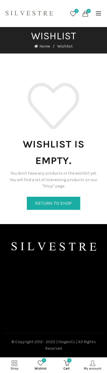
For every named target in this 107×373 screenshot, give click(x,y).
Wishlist (76, 11)
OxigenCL (66, 341)
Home (44, 46)
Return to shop (53, 203)
